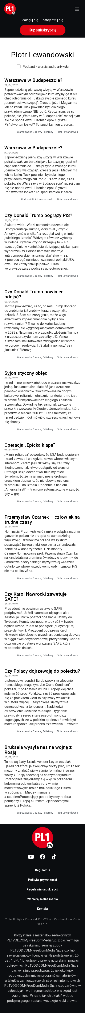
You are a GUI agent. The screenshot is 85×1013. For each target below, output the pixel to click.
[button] (77, 8)
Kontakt (42, 908)
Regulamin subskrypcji (42, 889)
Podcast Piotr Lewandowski (37, 199)
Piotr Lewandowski (67, 132)
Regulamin (42, 870)
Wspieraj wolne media (42, 899)
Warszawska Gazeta (29, 132)
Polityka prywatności (42, 879)
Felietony (48, 132)
